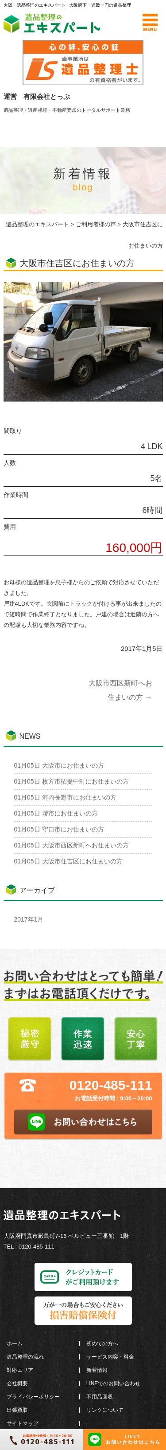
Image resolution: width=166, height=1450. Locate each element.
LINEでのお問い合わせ (113, 1383)
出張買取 (17, 1410)
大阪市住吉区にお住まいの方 (68, 861)
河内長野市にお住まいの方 (65, 797)
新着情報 (97, 1370)
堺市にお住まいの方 (56, 813)
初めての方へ (102, 1343)
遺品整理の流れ (25, 1357)
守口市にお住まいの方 (59, 829)
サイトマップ (23, 1423)
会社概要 (17, 1383)
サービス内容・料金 (110, 1357)
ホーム (15, 1343)
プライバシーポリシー (33, 1397)
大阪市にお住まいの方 (59, 765)
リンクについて (105, 1410)
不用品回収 (99, 1397)
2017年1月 (29, 919)
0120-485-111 (110, 1085)
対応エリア (20, 1370)
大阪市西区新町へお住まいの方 (71, 845)
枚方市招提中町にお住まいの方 (71, 781)
